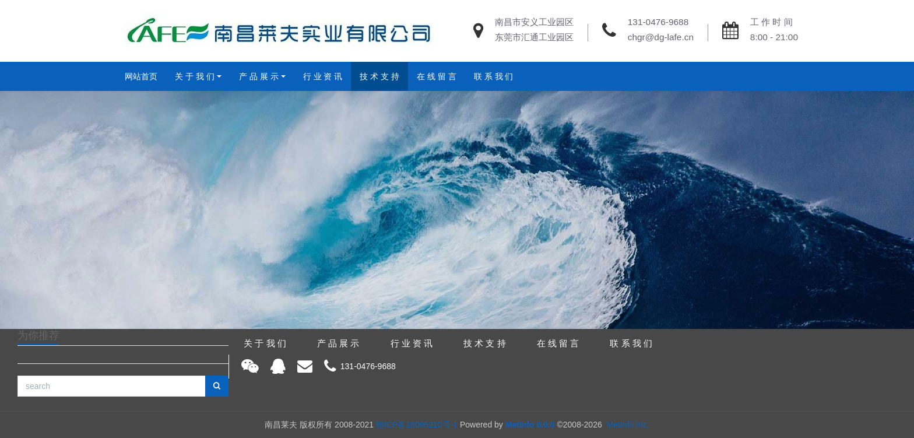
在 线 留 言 (436, 76)
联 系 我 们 (494, 76)
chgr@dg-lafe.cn (661, 37)
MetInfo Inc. (628, 424)
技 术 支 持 (379, 76)
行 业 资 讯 (323, 76)
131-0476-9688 (658, 22)
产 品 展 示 (259, 76)
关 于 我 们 (195, 76)
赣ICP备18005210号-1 (417, 424)
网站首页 (141, 76)
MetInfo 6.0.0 (530, 424)
